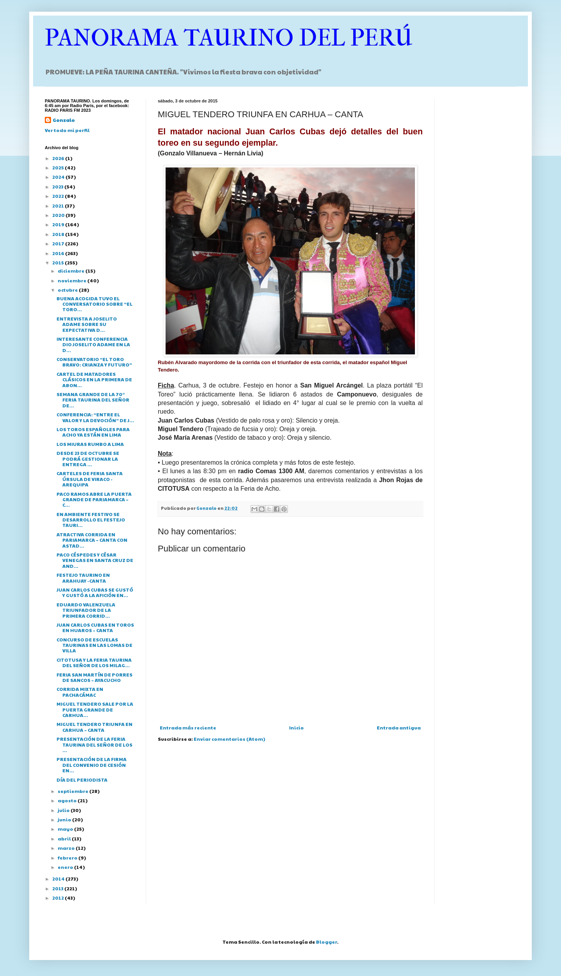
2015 (58, 262)
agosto (68, 800)
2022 (58, 196)
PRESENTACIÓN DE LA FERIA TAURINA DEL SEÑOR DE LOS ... (94, 744)
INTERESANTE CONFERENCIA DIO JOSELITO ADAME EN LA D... (93, 344)
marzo (67, 848)
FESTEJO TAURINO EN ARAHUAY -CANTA (83, 577)
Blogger (326, 942)
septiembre (73, 791)
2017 (58, 243)
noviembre (72, 280)
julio (64, 810)
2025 (58, 167)
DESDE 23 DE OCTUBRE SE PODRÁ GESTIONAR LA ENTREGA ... (87, 458)
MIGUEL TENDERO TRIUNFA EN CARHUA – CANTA (94, 727)
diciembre (71, 271)
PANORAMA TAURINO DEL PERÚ (229, 38)
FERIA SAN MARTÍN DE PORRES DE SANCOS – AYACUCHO (94, 677)
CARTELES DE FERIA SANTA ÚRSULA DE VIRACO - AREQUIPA (89, 479)
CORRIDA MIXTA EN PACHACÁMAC (79, 692)
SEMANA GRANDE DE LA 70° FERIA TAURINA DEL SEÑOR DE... (92, 400)
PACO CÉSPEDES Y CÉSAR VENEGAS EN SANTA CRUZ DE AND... (94, 560)
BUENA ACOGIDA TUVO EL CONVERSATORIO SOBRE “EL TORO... (94, 304)
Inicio (296, 727)
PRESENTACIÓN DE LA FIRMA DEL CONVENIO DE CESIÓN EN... (91, 764)
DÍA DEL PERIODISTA (82, 780)
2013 (58, 888)
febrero (68, 857)
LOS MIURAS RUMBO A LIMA (90, 444)
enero (66, 867)
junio (65, 819)
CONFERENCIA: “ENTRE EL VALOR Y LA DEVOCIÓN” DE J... (95, 417)
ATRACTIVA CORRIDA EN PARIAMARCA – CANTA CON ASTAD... (91, 540)
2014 (58, 879)
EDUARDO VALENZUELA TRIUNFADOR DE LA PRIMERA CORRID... (85, 610)
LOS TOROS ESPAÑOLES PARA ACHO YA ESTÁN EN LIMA (93, 432)
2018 (58, 234)
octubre (68, 290)
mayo (66, 829)
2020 (58, 215)
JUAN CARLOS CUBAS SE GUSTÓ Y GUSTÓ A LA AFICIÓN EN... (94, 592)
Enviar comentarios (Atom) (229, 739)
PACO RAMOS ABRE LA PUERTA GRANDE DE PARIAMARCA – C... (94, 499)
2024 (58, 177)
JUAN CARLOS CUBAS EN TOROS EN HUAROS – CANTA (95, 627)
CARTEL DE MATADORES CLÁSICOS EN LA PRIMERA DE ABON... (94, 379)
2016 (58, 253)
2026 (58, 158)
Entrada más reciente (188, 727)
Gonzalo (64, 120)
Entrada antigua (399, 727)
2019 (58, 224)
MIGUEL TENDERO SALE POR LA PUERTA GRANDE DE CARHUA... (94, 709)
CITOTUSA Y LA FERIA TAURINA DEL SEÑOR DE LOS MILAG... (94, 662)
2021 (58, 206)
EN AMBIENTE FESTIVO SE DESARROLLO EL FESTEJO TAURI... (90, 520)
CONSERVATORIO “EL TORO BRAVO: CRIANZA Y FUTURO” (94, 362)
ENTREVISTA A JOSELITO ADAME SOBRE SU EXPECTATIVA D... (86, 324)
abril (65, 838)
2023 (58, 186)
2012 (58, 898)
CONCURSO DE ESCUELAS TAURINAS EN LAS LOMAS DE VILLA (94, 645)
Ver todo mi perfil (67, 130)
